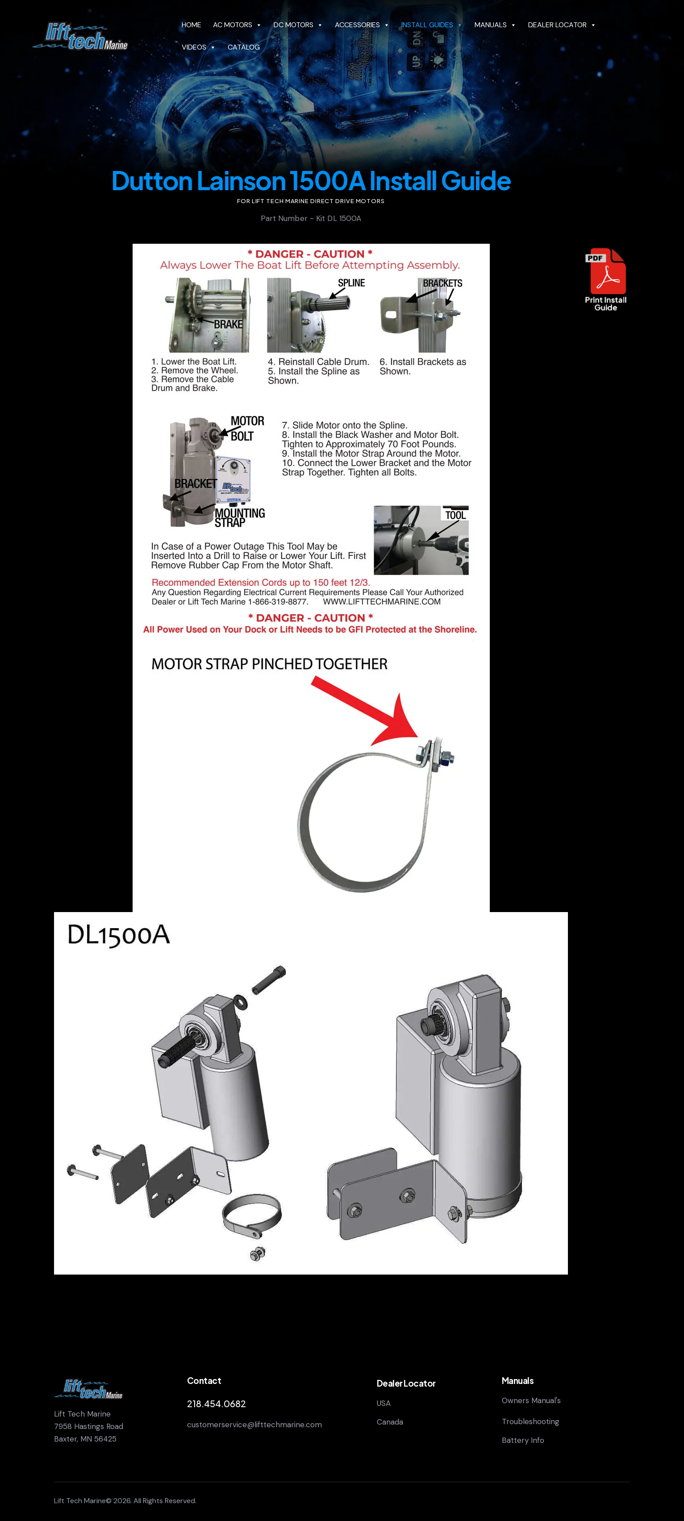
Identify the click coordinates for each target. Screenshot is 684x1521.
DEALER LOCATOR (562, 25)
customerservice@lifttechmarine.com (254, 1424)
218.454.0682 (216, 1403)
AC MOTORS (237, 25)
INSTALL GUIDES (432, 25)
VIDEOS (199, 47)
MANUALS (496, 25)
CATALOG (244, 47)
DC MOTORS (298, 25)
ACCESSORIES (362, 25)
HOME (191, 24)
